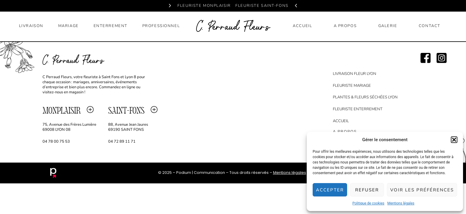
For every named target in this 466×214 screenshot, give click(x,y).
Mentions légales (400, 203)
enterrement (110, 26)
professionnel (161, 26)
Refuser (367, 190)
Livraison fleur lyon (354, 73)
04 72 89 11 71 (122, 141)
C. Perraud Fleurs (233, 27)
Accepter (330, 190)
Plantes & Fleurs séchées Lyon (365, 97)
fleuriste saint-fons (261, 5)
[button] (454, 140)
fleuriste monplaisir (204, 5)
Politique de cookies (368, 203)
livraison (31, 26)
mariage (68, 26)
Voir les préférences (422, 190)
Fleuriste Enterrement (357, 109)
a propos (345, 26)
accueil (302, 26)
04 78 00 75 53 (56, 141)
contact (429, 26)
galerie (387, 26)
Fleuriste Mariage (352, 85)
